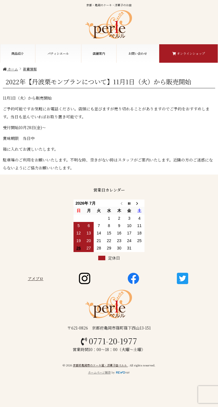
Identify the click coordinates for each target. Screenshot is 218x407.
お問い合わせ (137, 53)
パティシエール (58, 53)
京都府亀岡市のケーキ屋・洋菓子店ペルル (100, 365)
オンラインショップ (188, 53)
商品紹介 (17, 53)
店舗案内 (99, 53)
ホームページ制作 (99, 372)
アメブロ (35, 278)
